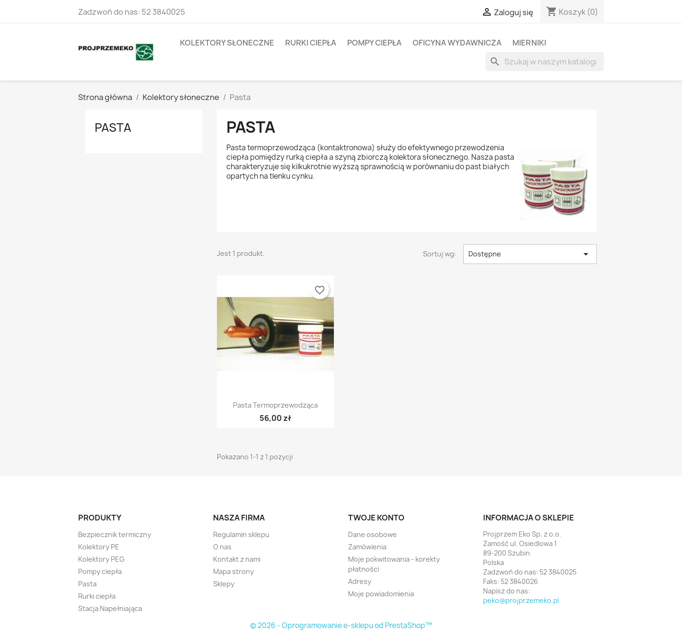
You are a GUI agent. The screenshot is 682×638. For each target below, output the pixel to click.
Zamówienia (367, 546)
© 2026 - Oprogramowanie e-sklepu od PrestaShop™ (341, 625)
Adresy (359, 581)
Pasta (113, 127)
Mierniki (529, 42)
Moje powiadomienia (381, 593)
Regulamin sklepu (241, 534)
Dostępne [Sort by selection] (530, 254)
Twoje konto (376, 517)
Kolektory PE (98, 546)
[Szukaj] (544, 61)
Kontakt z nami (236, 559)
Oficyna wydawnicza (457, 42)
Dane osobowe (372, 534)
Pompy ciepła (374, 42)
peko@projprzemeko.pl (521, 600)
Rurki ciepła (310, 42)
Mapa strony (233, 571)
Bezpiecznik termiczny (114, 534)
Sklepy (223, 583)
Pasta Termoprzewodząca (275, 405)
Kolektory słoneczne (227, 42)
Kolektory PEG (101, 559)
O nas (222, 546)
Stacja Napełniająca (110, 608)
